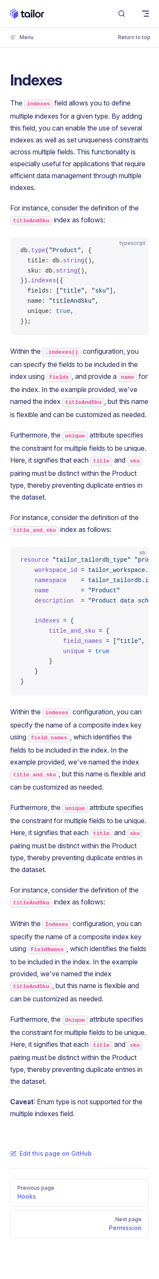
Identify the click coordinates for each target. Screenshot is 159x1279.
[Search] (122, 14)
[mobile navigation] (145, 13)
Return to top (134, 37)
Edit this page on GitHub (51, 1153)
